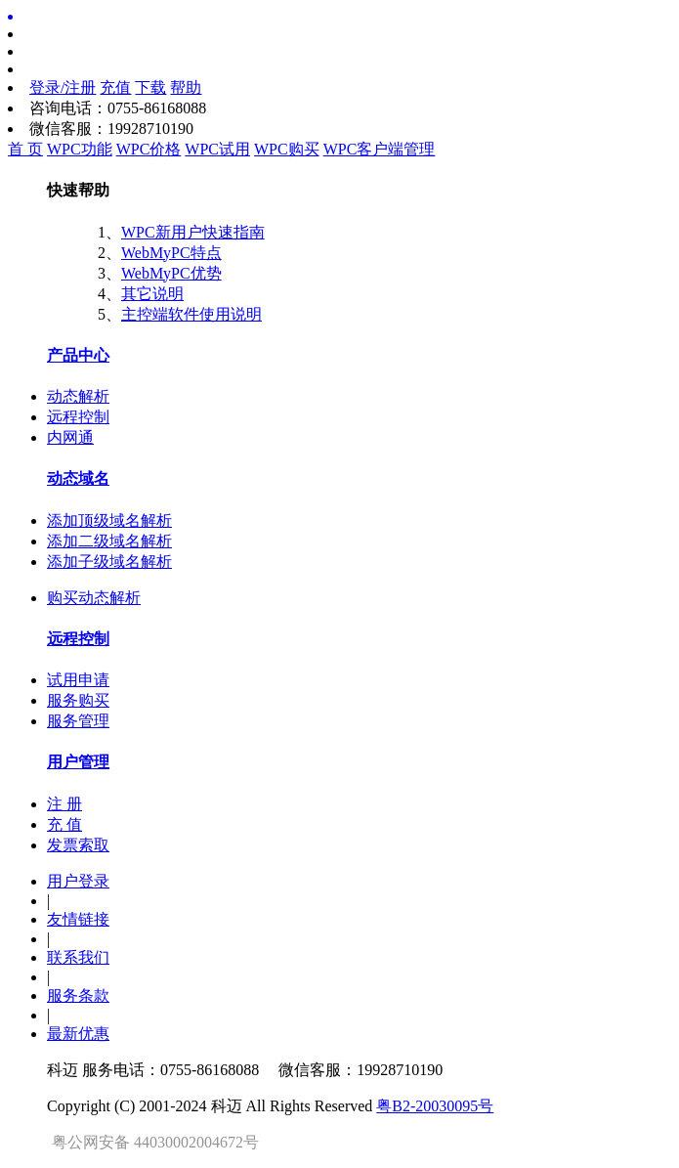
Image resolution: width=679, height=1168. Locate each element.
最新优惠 (78, 1033)
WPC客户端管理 (379, 149)
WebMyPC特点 (171, 252)
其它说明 (152, 293)
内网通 (70, 437)
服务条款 (78, 995)
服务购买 (78, 700)
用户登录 (78, 881)
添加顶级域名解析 (109, 520)
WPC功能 (79, 149)
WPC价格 (149, 149)
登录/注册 (62, 87)
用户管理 (78, 762)
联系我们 (78, 957)
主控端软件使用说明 (191, 314)
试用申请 (78, 679)
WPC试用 (217, 149)
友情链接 (78, 919)
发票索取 (78, 845)
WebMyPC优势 (171, 273)
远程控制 (78, 417)
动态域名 (78, 478)
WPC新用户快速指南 (193, 232)
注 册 (64, 804)
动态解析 (78, 396)
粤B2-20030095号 (434, 1106)
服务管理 (78, 721)
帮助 (185, 87)
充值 (115, 87)
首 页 (25, 149)
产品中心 (78, 355)
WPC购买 (286, 149)
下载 (150, 87)
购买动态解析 (94, 597)
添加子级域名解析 (109, 561)
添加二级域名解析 (109, 541)
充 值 (64, 824)
